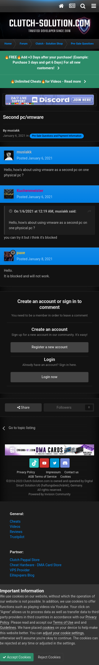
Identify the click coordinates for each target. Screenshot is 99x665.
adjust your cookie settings (63, 633)
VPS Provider (20, 570)
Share (23, 408)
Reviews (16, 532)
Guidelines (8, 628)
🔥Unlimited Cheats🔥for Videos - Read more (46, 81)
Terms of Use (63, 622)
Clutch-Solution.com (36, 481)
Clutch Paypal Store (24, 560)
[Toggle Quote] (11, 211)
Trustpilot (17, 537)
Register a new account (49, 347)
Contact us (71, 472)
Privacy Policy (26, 472)
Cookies (65, 476)
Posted (34, 158)
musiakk (61, 211)
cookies (48, 628)
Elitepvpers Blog (22, 575)
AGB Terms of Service (42, 476)
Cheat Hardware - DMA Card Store (36, 565)
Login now (49, 377)
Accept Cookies (17, 657)
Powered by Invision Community (50, 494)
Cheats (15, 521)
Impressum (53, 472)
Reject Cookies (49, 657)
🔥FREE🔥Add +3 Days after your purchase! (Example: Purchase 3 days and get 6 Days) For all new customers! (46, 62)
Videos (15, 527)
